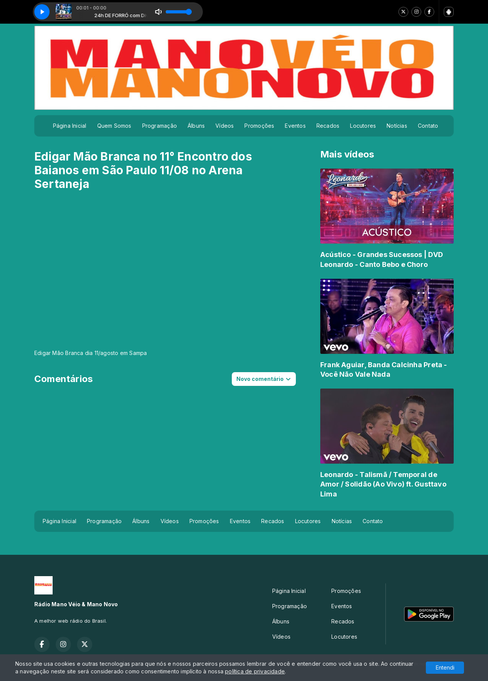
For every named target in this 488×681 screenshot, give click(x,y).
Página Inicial (70, 125)
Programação (159, 125)
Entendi (445, 667)
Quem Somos (114, 125)
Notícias (397, 125)
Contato (428, 125)
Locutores (363, 125)
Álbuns (196, 125)
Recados (327, 125)
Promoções (259, 125)
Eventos (295, 125)
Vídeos (224, 125)
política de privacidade (255, 671)
